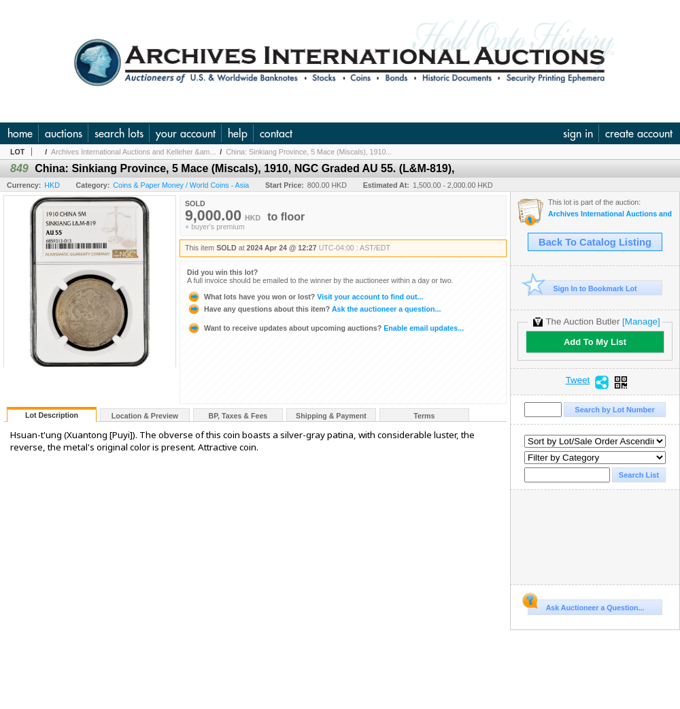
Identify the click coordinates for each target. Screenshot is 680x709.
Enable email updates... (325, 328)
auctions (63, 133)
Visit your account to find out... (305, 297)
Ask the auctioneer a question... (314, 309)
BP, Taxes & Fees (238, 416)
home (20, 133)
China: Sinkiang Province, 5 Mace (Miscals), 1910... (309, 152)
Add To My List (595, 342)
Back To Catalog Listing (595, 242)
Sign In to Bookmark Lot (582, 288)
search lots (119, 133)
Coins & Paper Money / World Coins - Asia (181, 185)
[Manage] (640, 321)
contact (276, 133)
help (238, 133)
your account (186, 133)
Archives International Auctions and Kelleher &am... (133, 152)
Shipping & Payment (331, 416)
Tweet (578, 380)
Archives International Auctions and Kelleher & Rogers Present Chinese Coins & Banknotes (610, 214)
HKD (52, 185)
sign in (578, 133)
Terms (424, 416)
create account (639, 133)
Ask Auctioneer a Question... (586, 605)
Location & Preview (145, 416)
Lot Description (51, 415)
